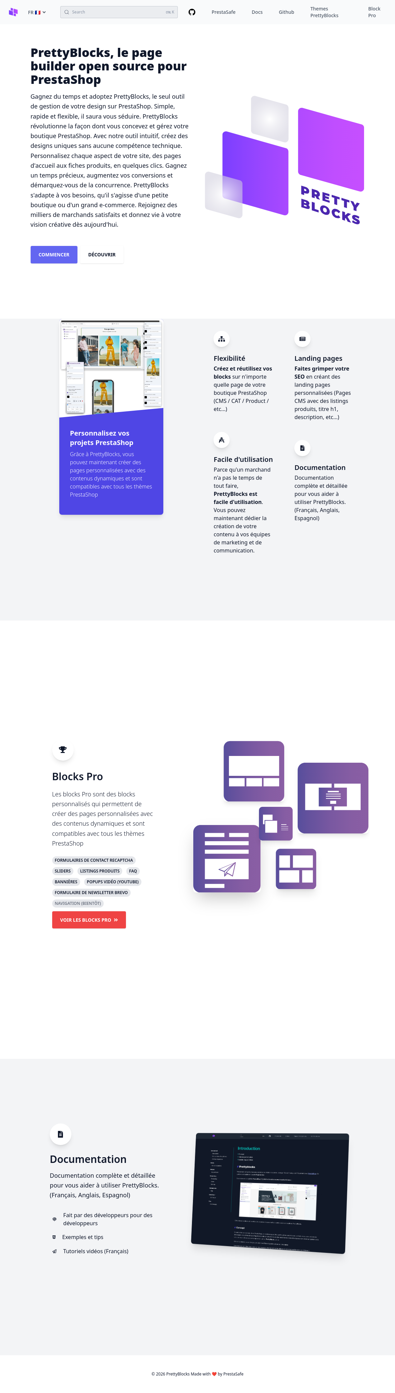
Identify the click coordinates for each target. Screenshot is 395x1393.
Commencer (54, 254)
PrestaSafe (223, 12)
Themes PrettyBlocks (324, 12)
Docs (257, 12)
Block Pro (374, 12)
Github (286, 12)
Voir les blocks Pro (89, 920)
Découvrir (102, 254)
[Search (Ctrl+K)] (119, 12)
